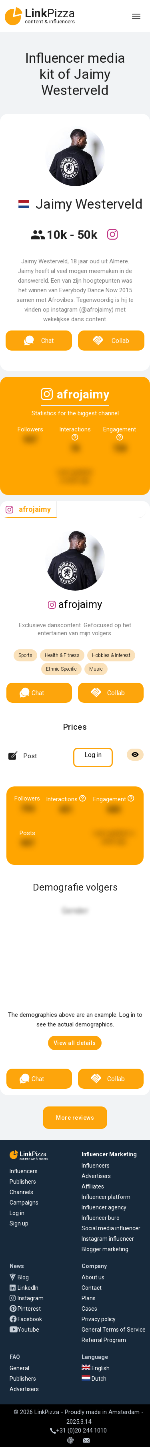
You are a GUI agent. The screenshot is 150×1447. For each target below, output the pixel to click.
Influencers (24, 1171)
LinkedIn (28, 1288)
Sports (25, 655)
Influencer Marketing (109, 1154)
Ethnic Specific (61, 669)
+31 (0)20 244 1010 (78, 1430)
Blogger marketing (105, 1249)
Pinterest (29, 1308)
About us (93, 1277)
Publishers (23, 1181)
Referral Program (104, 1340)
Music (96, 669)
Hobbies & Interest (111, 655)
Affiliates (93, 1186)
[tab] (28, 509)
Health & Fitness (62, 655)
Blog (23, 1277)
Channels (21, 1192)
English (96, 1368)
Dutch (94, 1378)
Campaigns (24, 1202)
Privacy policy (99, 1319)
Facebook (30, 1319)
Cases (89, 1308)
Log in (17, 1213)
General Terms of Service (114, 1329)
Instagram (31, 1298)
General (19, 1368)
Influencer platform (106, 1197)
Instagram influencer (108, 1239)
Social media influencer (111, 1228)
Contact (92, 1288)
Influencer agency (104, 1207)
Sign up (19, 1223)
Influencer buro (101, 1218)
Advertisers (96, 1176)
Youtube (28, 1329)
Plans (89, 1298)
